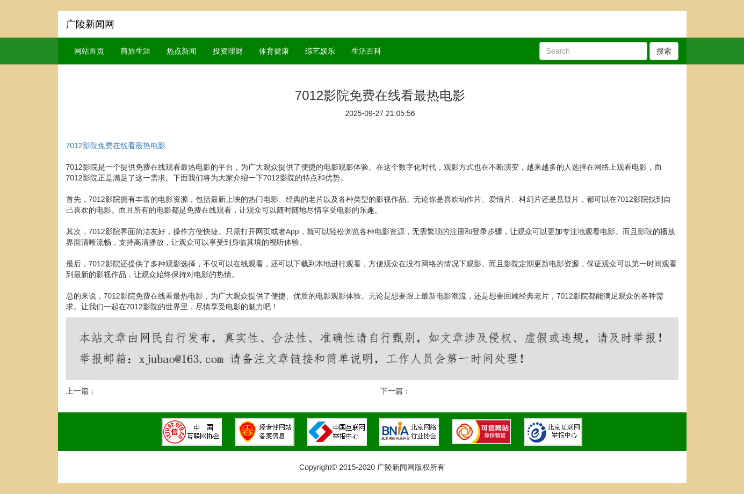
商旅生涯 (135, 51)
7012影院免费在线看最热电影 (115, 145)
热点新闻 (182, 51)
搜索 (663, 51)
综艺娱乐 (320, 51)
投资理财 (228, 51)
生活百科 (366, 51)
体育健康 (274, 51)
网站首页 (89, 51)
